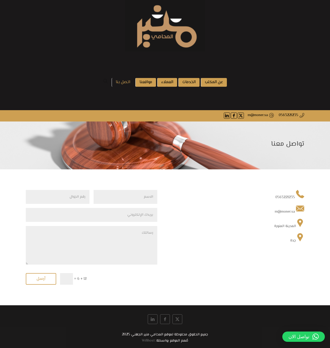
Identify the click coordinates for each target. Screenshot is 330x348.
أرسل (41, 279)
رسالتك (91, 245)
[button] (303, 337)
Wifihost (148, 341)
